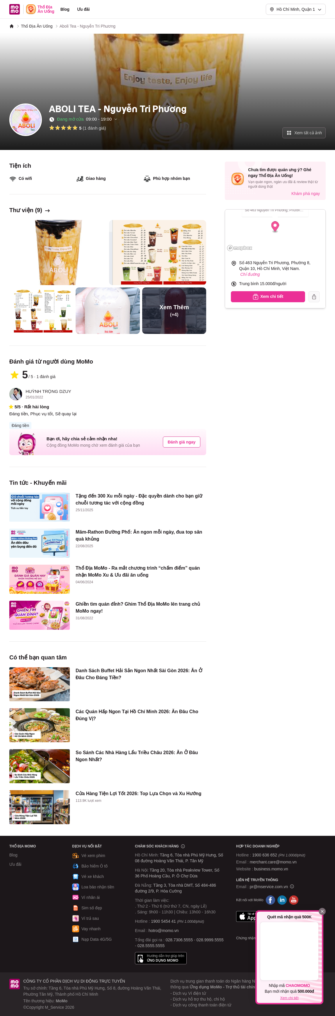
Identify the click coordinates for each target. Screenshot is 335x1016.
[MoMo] (11, 26)
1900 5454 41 (163, 921)
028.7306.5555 (179, 940)
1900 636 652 (278, 855)
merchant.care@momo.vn (273, 862)
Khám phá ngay (305, 193)
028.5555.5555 (151, 945)
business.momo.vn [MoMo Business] (271, 869)
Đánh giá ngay (182, 442)
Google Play (293, 916)
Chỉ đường (250, 274)
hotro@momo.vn (164, 930)
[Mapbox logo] (239, 248)
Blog (65, 9)
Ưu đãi (83, 9)
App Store (254, 916)
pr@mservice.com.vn (269, 886)
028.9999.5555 (209, 940)
